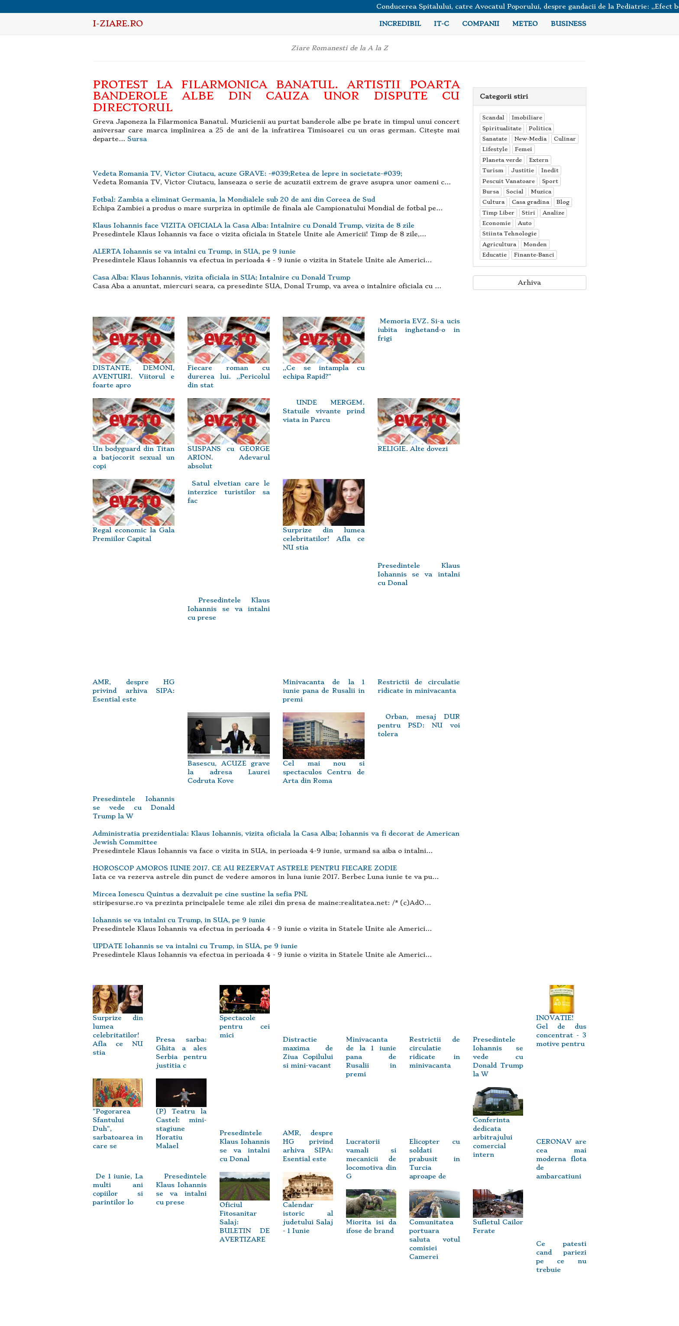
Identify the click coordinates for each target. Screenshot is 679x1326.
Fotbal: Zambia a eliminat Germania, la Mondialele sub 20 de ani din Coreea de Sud (234, 199)
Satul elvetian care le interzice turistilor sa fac (228, 492)
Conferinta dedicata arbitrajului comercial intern (498, 1127)
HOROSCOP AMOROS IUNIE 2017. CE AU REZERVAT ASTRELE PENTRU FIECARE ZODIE (245, 868)
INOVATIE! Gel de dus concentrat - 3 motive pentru (561, 1020)
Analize (553, 212)
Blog (562, 202)
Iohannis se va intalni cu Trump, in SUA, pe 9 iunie (179, 920)
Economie (496, 223)
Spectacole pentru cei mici (245, 1016)
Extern (539, 160)
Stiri (528, 212)
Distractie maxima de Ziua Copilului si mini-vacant (308, 1036)
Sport (550, 181)
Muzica (541, 191)
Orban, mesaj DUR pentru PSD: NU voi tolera (418, 725)
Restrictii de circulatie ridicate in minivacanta (434, 1036)
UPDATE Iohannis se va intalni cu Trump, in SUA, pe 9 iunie (195, 946)
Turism (493, 170)
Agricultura (499, 244)
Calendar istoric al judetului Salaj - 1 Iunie (308, 1208)
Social (515, 191)
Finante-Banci (534, 254)
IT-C (441, 24)
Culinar (565, 138)
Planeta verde (502, 160)
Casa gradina (530, 202)
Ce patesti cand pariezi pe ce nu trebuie (561, 1241)
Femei (523, 149)
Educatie (494, 254)
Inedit (550, 170)
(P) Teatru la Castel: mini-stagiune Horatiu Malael (181, 1119)
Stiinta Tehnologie (509, 233)
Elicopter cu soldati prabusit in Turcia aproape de (434, 1143)
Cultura (493, 202)
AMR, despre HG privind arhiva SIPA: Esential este (308, 1130)
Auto (525, 223)
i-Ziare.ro (118, 24)
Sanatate (494, 138)
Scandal (493, 117)
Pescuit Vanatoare (508, 181)
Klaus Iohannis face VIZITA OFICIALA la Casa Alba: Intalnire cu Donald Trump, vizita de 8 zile (253, 225)
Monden (535, 244)
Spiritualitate (501, 128)
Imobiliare (527, 117)
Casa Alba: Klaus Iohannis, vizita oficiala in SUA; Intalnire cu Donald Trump (221, 277)
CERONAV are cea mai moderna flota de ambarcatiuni (561, 1143)
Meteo (525, 24)
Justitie (522, 170)
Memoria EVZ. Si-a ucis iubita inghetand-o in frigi (418, 329)
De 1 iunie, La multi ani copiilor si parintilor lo (118, 1189)
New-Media (530, 138)
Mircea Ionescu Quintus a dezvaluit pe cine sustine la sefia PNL (200, 894)
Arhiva (529, 282)
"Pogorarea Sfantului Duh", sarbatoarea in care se (118, 1119)
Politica (540, 128)
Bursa (490, 191)
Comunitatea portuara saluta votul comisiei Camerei (434, 1229)
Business (568, 24)
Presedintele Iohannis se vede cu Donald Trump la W (498, 1041)
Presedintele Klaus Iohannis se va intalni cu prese (228, 608)
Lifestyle (495, 149)
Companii (480, 24)
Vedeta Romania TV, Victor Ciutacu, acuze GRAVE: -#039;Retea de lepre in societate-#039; (247, 173)
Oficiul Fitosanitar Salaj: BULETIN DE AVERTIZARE (245, 1212)
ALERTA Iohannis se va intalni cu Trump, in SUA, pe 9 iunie (194, 251)
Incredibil (400, 24)
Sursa (137, 139)
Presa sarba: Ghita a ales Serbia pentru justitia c (181, 1036)
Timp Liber (498, 212)
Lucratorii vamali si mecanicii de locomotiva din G (371, 1143)
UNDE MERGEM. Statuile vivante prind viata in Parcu (324, 411)
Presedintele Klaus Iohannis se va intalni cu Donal (245, 1130)
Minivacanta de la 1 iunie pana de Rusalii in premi (371, 1041)
